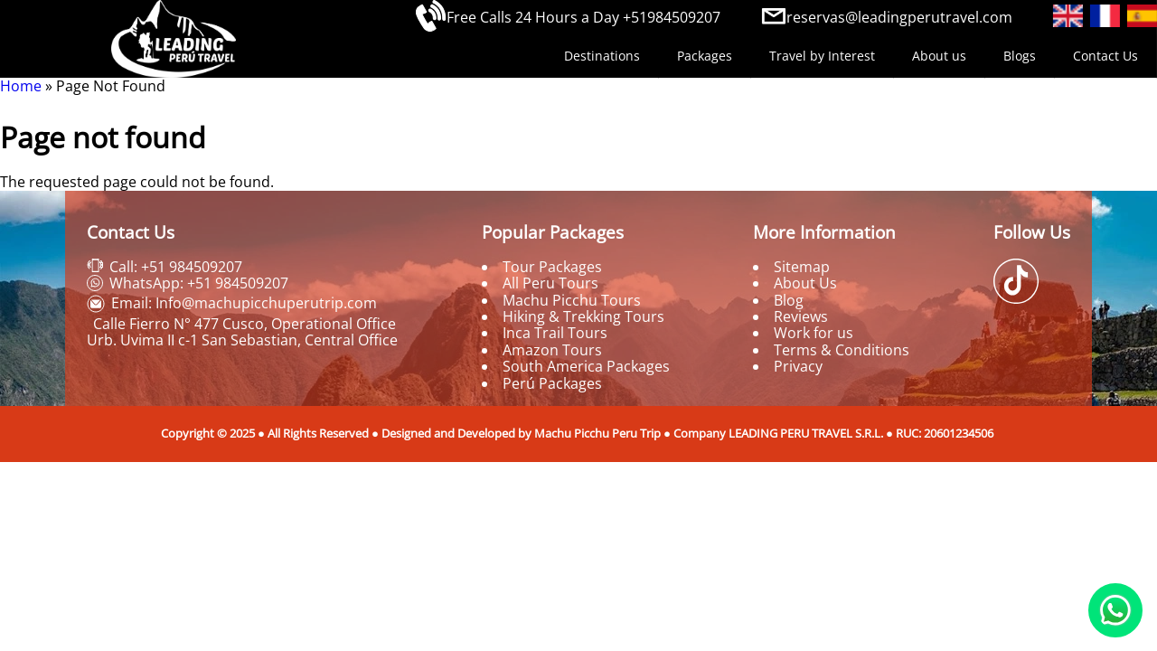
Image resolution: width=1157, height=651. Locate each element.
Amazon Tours (552, 350)
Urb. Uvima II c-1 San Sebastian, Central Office (242, 340)
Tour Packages (552, 267)
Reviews (801, 316)
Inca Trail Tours (555, 333)
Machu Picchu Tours (572, 300)
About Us (805, 283)
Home (21, 86)
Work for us (813, 333)
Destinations (602, 55)
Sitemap (802, 267)
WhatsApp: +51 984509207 (198, 283)
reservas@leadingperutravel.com (899, 17)
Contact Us (1105, 55)
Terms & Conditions (841, 350)
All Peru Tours (550, 283)
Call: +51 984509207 (175, 267)
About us (939, 55)
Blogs (1019, 55)
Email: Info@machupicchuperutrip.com (244, 303)
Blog (789, 300)
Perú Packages (552, 383)
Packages (704, 55)
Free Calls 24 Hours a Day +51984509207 (583, 17)
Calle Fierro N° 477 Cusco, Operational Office (244, 324)
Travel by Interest (822, 55)
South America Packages (586, 366)
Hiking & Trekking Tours (583, 316)
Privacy (798, 366)
